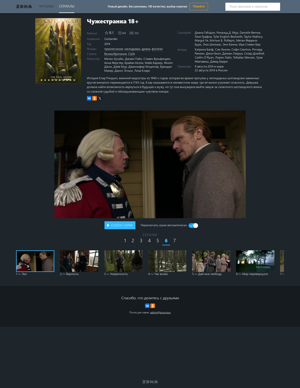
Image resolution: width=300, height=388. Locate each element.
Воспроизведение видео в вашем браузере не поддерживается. (150, 164)
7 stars (65, 80)
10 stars (76, 80)
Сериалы (66, 6)
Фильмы (46, 6)
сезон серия (121, 225)
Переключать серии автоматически (164, 225)
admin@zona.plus (160, 312)
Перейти (199, 6)
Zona (24, 6)
